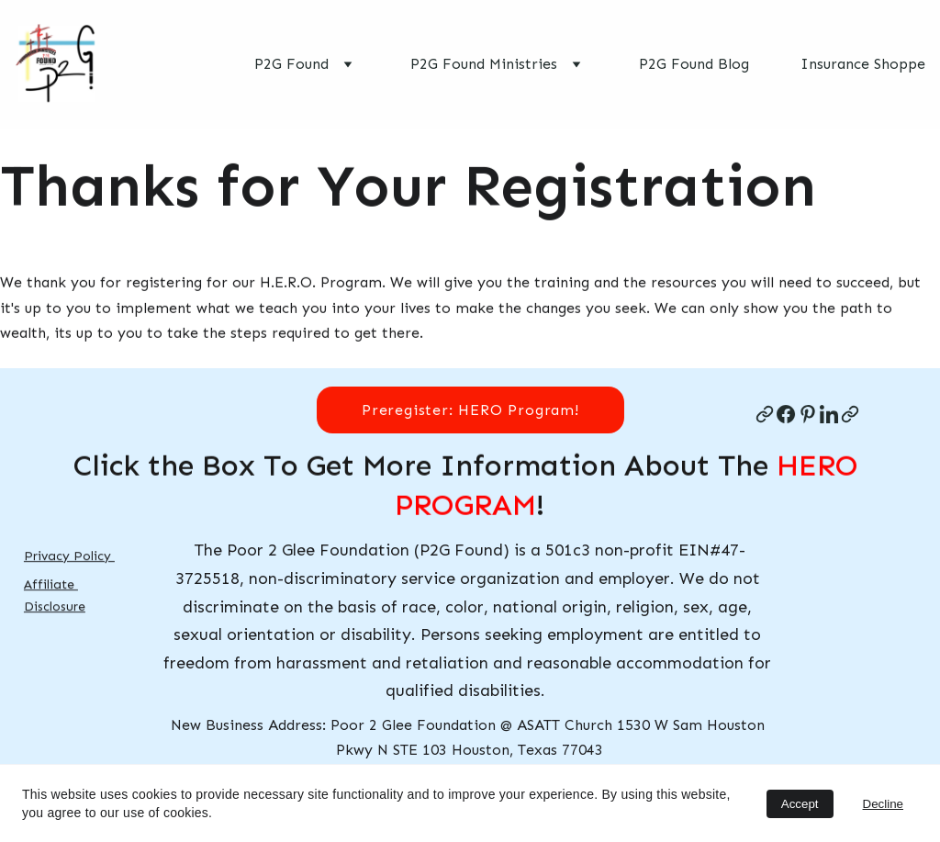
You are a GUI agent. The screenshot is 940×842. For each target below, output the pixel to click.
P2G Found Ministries (483, 64)
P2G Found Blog (694, 64)
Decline (883, 804)
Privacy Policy (69, 556)
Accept (800, 804)
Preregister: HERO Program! (470, 410)
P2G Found (291, 64)
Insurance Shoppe (862, 64)
